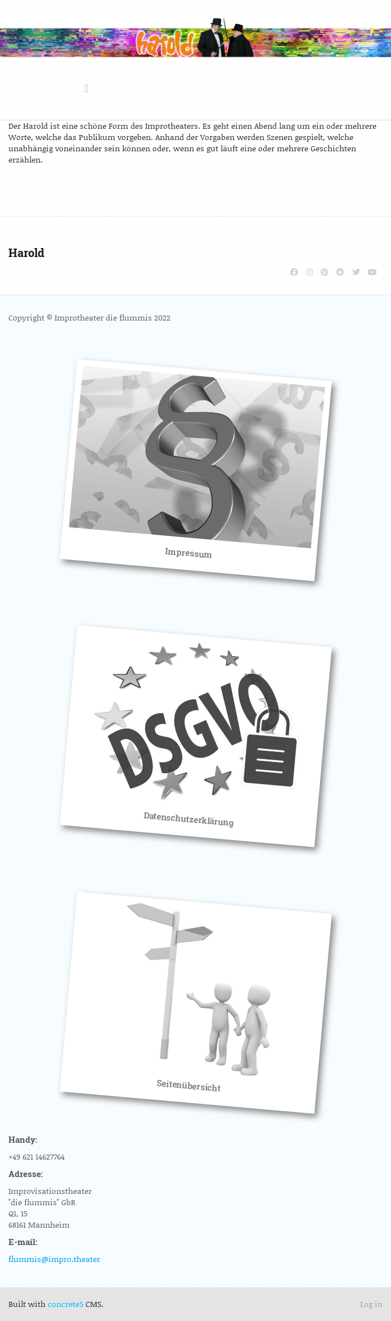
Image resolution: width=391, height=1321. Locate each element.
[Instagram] (309, 272)
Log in (371, 1304)
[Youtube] (372, 272)
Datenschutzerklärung (188, 818)
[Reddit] (340, 272)
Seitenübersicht (188, 1085)
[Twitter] (356, 272)
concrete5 (65, 1304)
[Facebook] (294, 272)
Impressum (188, 552)
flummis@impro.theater (54, 1259)
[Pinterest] (325, 272)
